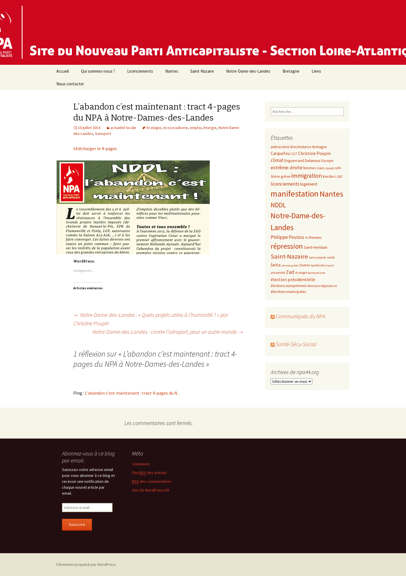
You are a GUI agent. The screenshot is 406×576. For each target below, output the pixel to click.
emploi (195, 127)
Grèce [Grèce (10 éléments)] (275, 176)
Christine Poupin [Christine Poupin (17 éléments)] (314, 153)
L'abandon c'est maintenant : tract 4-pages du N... (132, 393)
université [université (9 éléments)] (278, 272)
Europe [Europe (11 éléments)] (327, 160)
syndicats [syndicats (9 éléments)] (318, 265)
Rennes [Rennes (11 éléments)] (315, 237)
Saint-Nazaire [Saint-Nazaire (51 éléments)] (289, 256)
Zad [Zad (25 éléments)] (290, 272)
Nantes (171, 71)
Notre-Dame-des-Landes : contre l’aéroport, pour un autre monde (168, 331)
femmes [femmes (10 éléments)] (309, 168)
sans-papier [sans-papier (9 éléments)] (317, 257)
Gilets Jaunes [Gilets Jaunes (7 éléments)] (325, 168)
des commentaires (151, 481)
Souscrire (77, 524)
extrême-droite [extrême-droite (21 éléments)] (287, 167)
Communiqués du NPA (300, 316)
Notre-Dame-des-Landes (248, 71)
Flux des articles (149, 472)
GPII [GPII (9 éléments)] (338, 168)
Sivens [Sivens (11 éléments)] (304, 265)
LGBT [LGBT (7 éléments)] (339, 177)
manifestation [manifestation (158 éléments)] (295, 193)
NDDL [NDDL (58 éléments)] (278, 205)
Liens (316, 71)
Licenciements (140, 71)
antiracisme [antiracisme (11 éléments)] (280, 146)
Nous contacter (70, 83)
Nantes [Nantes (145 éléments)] (331, 194)
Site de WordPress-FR (150, 490)
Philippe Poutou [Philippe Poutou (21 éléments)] (287, 237)
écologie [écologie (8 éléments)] (301, 272)
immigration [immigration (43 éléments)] (306, 175)
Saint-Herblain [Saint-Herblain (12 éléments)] (315, 247)
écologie (153, 127)
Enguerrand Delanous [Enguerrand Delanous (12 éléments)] (302, 160)
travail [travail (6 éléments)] (330, 265)
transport (103, 133)
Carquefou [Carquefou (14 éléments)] (280, 153)
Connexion (140, 463)
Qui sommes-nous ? (98, 71)
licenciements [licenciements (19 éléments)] (285, 184)
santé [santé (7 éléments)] (330, 257)
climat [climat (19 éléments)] (277, 160)
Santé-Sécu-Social (296, 344)
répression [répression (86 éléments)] (287, 246)
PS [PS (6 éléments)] (306, 238)
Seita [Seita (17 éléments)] (276, 265)
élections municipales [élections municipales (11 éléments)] (288, 291)
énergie (210, 127)
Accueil (62, 71)
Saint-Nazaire (202, 71)
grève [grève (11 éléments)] (285, 176)
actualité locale (123, 127)
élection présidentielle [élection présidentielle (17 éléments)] (293, 279)
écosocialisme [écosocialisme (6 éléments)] (316, 273)
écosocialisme (175, 127)
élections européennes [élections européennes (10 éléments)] (288, 285)
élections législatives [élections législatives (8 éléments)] (322, 286)
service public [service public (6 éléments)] (290, 265)
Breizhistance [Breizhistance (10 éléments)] (301, 146)
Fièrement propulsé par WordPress (86, 564)
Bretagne (291, 71)
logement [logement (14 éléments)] (308, 184)
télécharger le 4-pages (95, 148)
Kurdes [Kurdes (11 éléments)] (328, 176)
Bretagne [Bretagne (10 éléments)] (319, 146)
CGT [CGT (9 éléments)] (294, 153)
